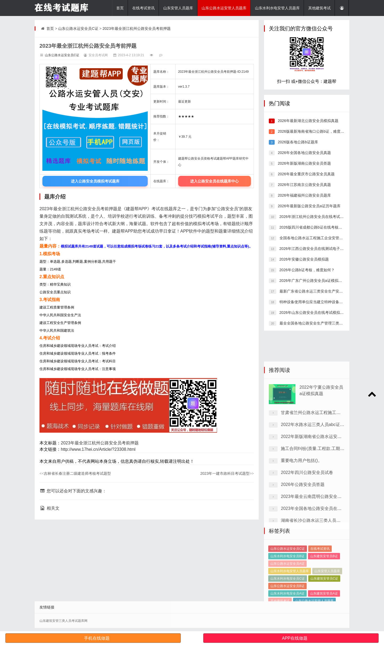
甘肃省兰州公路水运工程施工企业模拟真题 (321, 474)
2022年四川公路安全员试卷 (307, 534)
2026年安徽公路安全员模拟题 (303, 259)
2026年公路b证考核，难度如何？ (306, 270)
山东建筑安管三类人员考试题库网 (63, 621)
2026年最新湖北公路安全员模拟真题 (307, 121)
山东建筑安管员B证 (324, 588)
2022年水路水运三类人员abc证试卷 (314, 486)
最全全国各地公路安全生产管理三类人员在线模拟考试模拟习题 (331, 323)
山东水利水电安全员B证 (287, 588)
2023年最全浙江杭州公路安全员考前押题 (137, 28)
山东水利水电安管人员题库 (277, 8)
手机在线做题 (97, 638)
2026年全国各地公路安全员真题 (304, 153)
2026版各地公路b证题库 (297, 142)
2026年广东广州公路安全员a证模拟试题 (312, 280)
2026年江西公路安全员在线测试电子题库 (312, 248)
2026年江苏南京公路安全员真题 (304, 184)
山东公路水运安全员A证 (287, 595)
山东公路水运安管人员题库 (224, 8)
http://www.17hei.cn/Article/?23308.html (98, 449)
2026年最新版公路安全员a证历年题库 (309, 206)
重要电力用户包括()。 (301, 522)
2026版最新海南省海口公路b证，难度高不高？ (316, 131)
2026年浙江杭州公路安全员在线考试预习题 (314, 216)
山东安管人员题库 (178, 8)
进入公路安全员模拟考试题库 (95, 181)
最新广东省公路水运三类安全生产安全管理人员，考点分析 (327, 291)
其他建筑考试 (319, 8)
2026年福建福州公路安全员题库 (304, 195)
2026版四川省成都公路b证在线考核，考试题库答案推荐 (325, 227)
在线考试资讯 (143, 8)
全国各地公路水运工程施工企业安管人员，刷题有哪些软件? (328, 238)
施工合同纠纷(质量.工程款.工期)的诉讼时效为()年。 (329, 510)
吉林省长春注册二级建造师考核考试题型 (75, 473)
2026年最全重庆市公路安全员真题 (306, 174)
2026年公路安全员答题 (303, 546)
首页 (120, 8)
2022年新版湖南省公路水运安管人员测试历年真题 (328, 498)
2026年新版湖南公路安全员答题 (304, 163)
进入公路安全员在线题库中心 (214, 181)
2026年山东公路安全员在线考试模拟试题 (312, 312)
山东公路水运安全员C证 (78, 28)
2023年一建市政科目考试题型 (227, 473)
